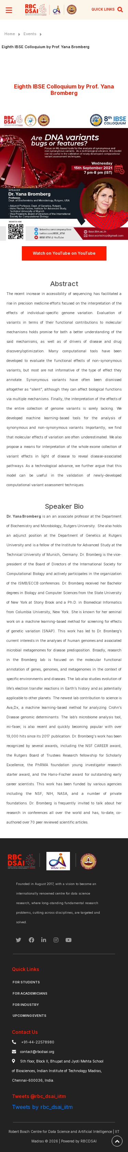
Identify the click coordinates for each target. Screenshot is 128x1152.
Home (9, 33)
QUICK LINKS (103, 9)
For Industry (26, 1005)
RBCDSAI (89, 1141)
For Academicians (30, 993)
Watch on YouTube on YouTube (64, 253)
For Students (26, 982)
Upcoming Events (29, 1015)
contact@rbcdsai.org (37, 1052)
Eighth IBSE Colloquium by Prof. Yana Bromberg (45, 46)
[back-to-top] (117, 1141)
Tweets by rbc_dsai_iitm (42, 1107)
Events (30, 33)
